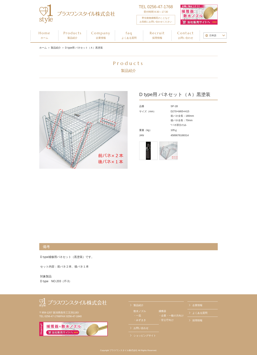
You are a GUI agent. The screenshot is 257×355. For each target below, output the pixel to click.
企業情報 (197, 305)
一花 (138, 315)
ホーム (43, 47)
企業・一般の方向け (172, 315)
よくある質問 (199, 312)
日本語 (212, 35)
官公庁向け (167, 319)
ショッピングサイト (144, 335)
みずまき (141, 319)
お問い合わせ (199, 327)
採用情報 (197, 320)
